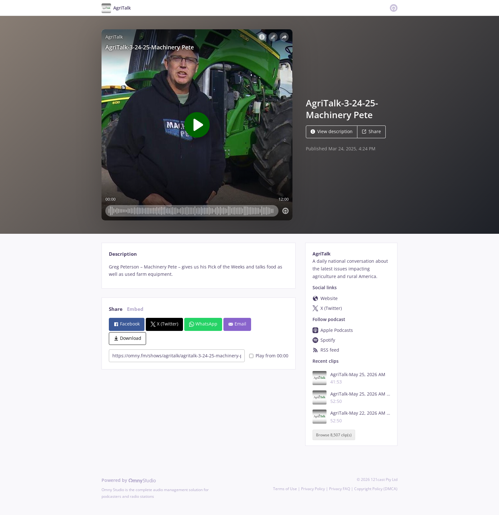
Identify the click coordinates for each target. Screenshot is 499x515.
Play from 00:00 (268, 356)
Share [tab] (116, 309)
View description (332, 131)
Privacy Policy (313, 488)
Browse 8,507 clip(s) (334, 435)
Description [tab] (123, 254)
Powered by (129, 480)
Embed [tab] (135, 309)
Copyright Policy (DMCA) (375, 488)
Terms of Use (285, 488)
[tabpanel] (198, 270)
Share (371, 131)
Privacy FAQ (339, 488)
